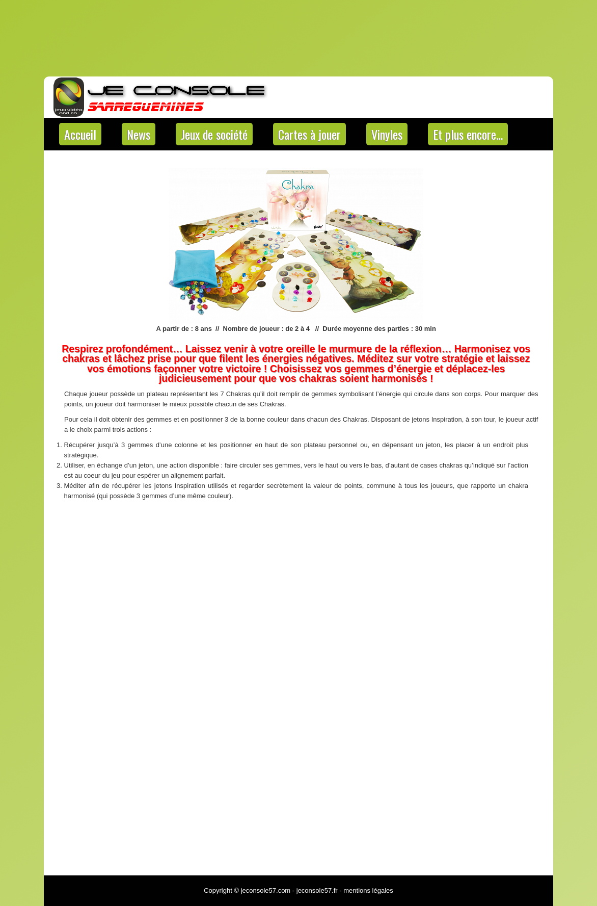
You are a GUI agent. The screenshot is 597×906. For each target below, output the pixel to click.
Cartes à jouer (309, 134)
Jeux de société (214, 134)
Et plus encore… (468, 134)
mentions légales (368, 890)
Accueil (80, 134)
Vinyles (386, 134)
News (138, 134)
